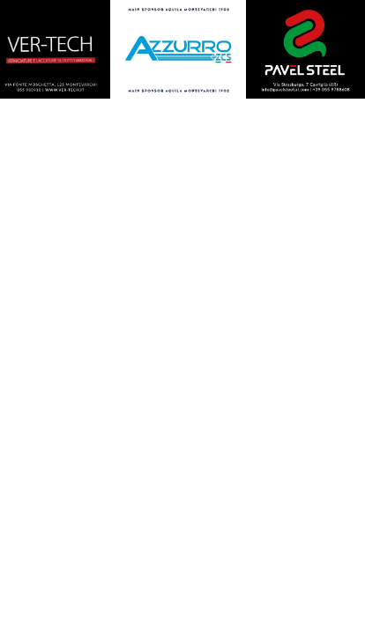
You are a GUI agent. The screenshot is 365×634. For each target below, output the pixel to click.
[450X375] (178, 51)
